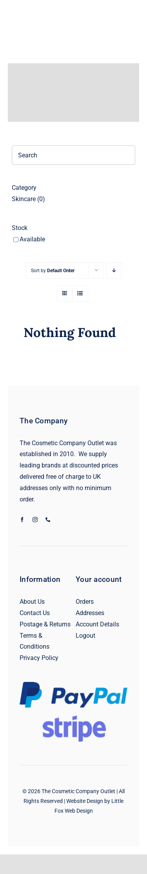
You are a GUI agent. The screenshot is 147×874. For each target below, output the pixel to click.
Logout (85, 635)
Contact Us (35, 613)
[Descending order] (114, 270)
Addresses (90, 613)
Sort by (52, 270)
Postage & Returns (45, 624)
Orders (85, 601)
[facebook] (22, 519)
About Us (32, 601)
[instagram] (35, 519)
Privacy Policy (39, 658)
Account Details (97, 624)
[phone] (48, 519)
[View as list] (80, 293)
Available (32, 239)
